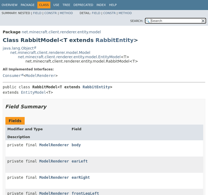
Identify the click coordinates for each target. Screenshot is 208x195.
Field (37, 13)
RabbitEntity (115, 40)
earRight (81, 177)
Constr (50, 13)
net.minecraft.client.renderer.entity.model (61, 32)
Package (28, 5)
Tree (66, 5)
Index (101, 5)
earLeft (80, 161)
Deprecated (83, 5)
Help (113, 5)
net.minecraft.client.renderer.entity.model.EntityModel (69, 57)
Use (56, 5)
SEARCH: (136, 21)
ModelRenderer (41, 75)
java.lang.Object (18, 48)
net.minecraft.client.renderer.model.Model (50, 52)
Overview (10, 5)
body (76, 145)
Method (66, 13)
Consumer (12, 75)
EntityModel (33, 92)
